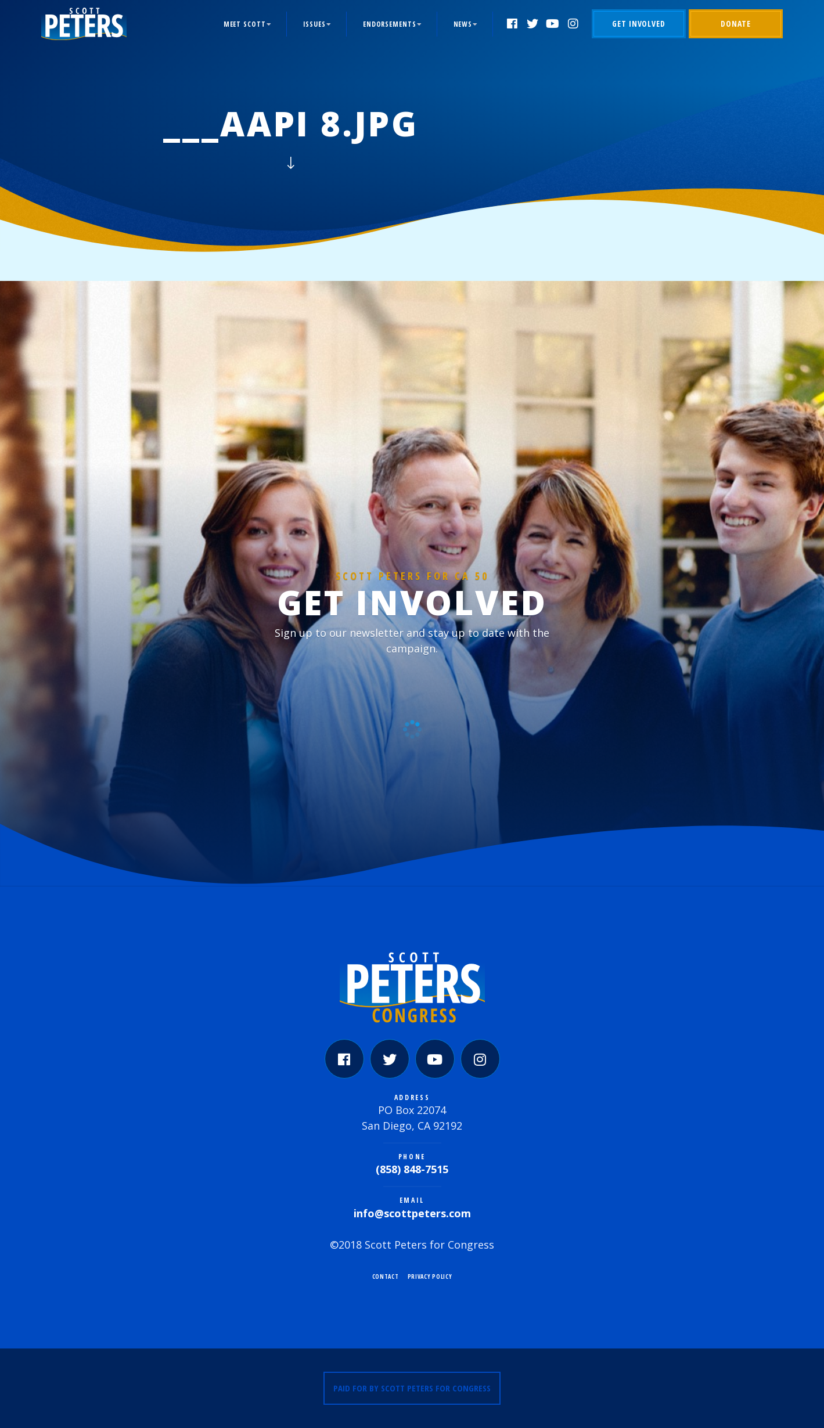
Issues (314, 24)
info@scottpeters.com (412, 1213)
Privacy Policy (430, 1276)
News (463, 24)
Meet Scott (245, 24)
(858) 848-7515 (412, 1169)
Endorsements (389, 24)
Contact (385, 1276)
